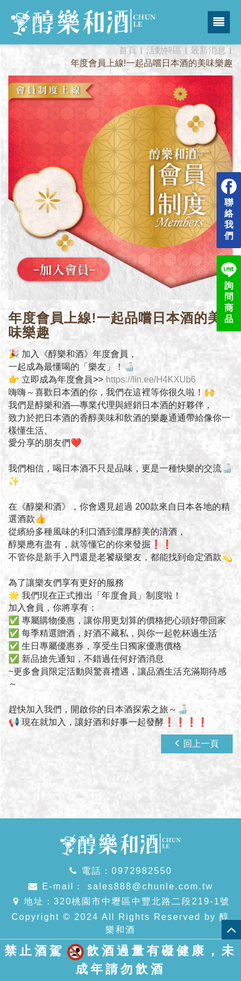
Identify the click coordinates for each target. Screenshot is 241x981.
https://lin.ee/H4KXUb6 (151, 379)
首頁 (128, 50)
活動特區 (164, 50)
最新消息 (208, 50)
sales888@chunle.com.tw (148, 886)
